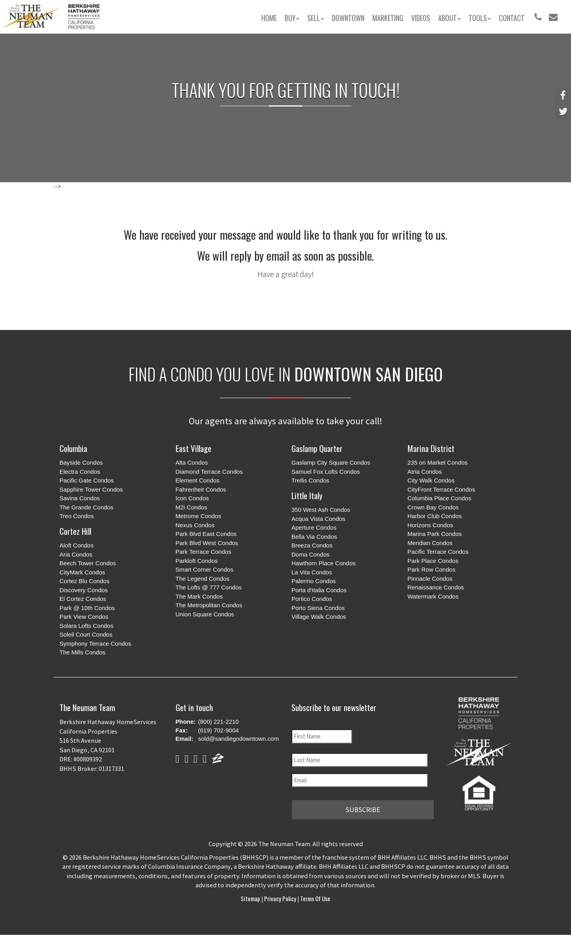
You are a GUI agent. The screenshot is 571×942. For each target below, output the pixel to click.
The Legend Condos (203, 578)
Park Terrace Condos (204, 551)
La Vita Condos (311, 572)
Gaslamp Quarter (317, 448)
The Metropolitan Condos (209, 605)
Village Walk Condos (318, 616)
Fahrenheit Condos (201, 489)
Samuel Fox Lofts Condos (325, 471)
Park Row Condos (432, 569)
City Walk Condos (431, 480)
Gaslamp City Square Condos (330, 462)
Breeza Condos (311, 545)
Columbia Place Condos (439, 498)
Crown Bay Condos (433, 507)
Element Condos (198, 480)
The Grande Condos (86, 507)
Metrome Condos (198, 516)
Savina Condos (79, 498)
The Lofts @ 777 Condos (209, 587)
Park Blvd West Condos (207, 543)
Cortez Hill (75, 531)
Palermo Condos (313, 581)
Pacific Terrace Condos (438, 551)
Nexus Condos (195, 525)
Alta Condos (192, 462)
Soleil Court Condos (85, 634)
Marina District (431, 448)
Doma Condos (310, 554)
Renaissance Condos (436, 587)
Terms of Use (314, 896)
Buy (292, 18)
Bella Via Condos (314, 536)
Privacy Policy (280, 896)
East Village (193, 448)
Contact (512, 18)
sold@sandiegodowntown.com (238, 738)
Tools (480, 18)
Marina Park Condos (435, 533)
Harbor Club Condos (435, 516)
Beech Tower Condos (87, 563)
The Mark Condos (199, 596)
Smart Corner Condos (205, 569)
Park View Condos (83, 616)
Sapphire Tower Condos (91, 489)
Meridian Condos (430, 543)
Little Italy (306, 495)
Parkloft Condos (197, 560)
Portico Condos (311, 598)
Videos (420, 18)
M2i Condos (191, 507)
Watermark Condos (433, 596)
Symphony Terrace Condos (95, 643)
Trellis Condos (310, 480)
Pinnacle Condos (430, 578)
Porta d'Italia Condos (319, 590)
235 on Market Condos (438, 462)
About (449, 18)
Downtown (348, 18)
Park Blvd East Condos (206, 533)
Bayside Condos (81, 462)
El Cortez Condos (82, 598)
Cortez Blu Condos (84, 581)
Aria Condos (75, 554)
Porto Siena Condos (318, 607)
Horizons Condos (430, 525)
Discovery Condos (83, 590)
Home (269, 18)
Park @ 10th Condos (87, 607)
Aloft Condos (76, 545)
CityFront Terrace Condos (441, 489)
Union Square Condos (205, 614)
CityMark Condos (82, 572)
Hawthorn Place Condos (323, 563)
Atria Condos (425, 471)
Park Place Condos (433, 560)
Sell (315, 18)
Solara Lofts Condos (86, 625)
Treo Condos (76, 516)
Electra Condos (79, 471)
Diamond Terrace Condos (209, 471)
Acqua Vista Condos (318, 518)
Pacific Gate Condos (86, 480)
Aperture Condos (313, 527)
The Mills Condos (82, 652)
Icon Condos (192, 498)
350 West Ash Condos (320, 509)
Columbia (73, 448)
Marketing (387, 18)
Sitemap (251, 896)
